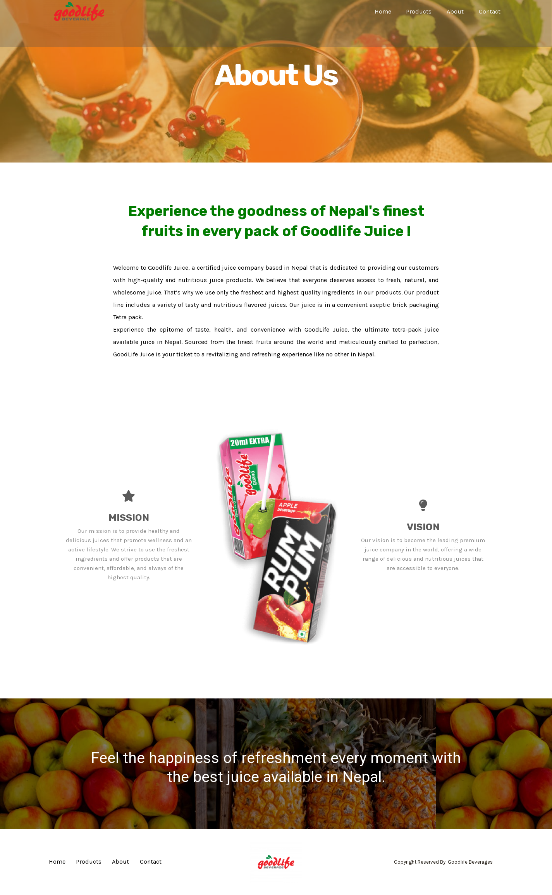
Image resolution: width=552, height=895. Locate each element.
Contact (491, 11)
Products (425, 11)
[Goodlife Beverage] (79, 11)
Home (391, 11)
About (459, 11)
